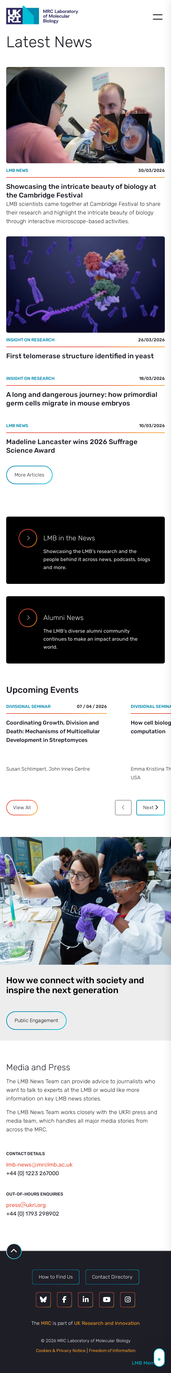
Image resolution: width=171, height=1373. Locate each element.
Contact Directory (112, 1277)
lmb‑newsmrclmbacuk (39, 1164)
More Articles (29, 475)
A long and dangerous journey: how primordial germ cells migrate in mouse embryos (81, 398)
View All (22, 807)
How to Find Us (56, 1277)
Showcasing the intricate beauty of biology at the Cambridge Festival (81, 190)
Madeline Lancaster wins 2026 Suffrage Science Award (72, 446)
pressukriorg (26, 1205)
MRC (46, 1323)
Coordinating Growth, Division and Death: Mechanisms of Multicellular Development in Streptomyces (53, 731)
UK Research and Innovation (107, 1323)
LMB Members (148, 1363)
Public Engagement (36, 1020)
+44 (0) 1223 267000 (32, 1173)
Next (150, 807)
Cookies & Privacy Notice (61, 1350)
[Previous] (123, 808)
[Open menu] (158, 17)
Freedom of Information (112, 1350)
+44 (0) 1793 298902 (32, 1213)
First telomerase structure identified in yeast (80, 356)
